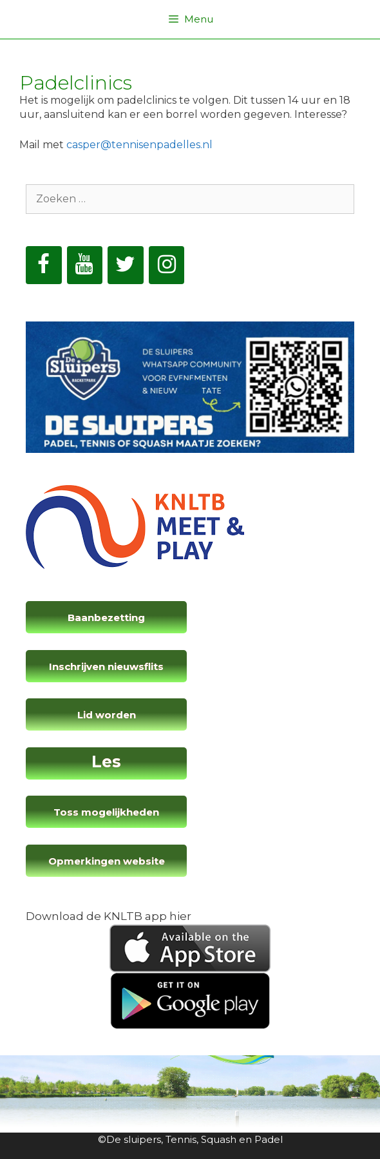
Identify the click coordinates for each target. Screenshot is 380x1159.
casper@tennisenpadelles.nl (139, 145)
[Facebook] (44, 265)
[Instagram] (167, 265)
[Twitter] (126, 265)
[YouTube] (85, 265)
